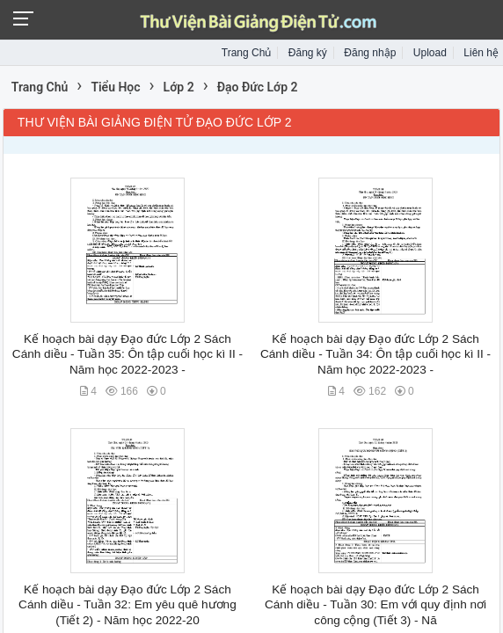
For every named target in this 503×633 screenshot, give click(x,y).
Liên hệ (481, 53)
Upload (430, 53)
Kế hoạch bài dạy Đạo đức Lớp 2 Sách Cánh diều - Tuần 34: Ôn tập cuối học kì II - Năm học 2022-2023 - (375, 354)
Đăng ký (307, 53)
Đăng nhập (370, 53)
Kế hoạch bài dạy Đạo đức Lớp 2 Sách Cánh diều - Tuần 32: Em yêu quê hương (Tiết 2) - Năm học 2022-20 (127, 605)
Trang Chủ (247, 53)
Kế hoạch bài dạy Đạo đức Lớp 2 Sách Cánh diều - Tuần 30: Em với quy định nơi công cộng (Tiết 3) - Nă (375, 605)
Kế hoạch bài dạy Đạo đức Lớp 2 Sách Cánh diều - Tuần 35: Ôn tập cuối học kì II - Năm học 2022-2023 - (127, 354)
